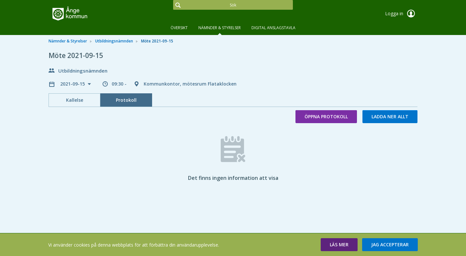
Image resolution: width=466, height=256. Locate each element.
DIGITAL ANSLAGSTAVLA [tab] (273, 27)
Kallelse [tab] (74, 100)
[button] (339, 244)
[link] (81, 14)
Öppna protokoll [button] (326, 116)
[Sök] (233, 5)
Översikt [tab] (179, 27)
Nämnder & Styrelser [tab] (219, 27)
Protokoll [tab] (126, 100)
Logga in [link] (401, 13)
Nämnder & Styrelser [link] (68, 41)
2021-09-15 (73, 84)
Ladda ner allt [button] (390, 116)
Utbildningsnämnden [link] (114, 41)
